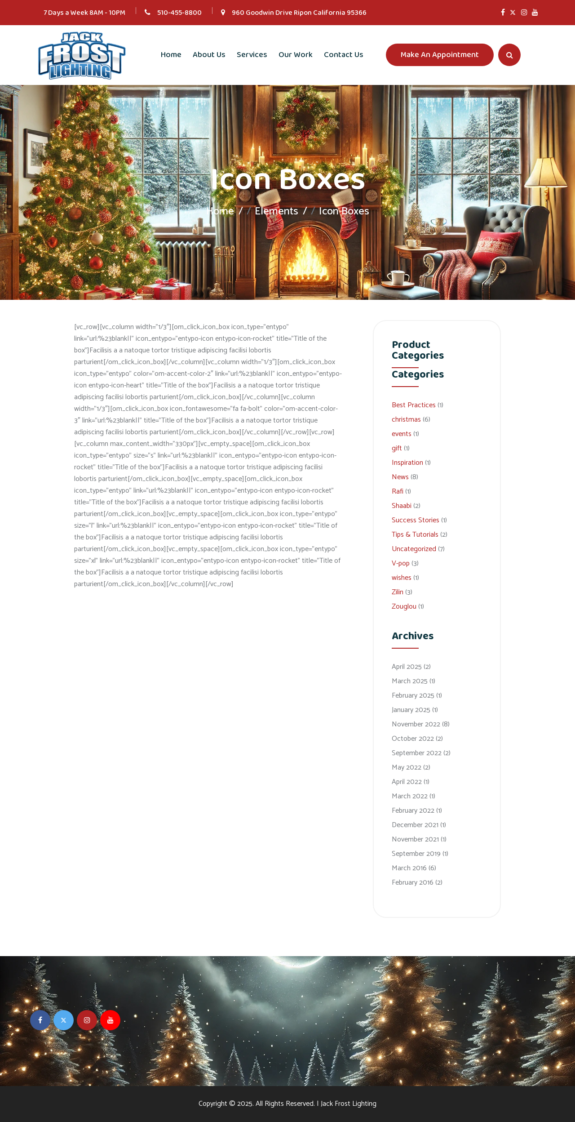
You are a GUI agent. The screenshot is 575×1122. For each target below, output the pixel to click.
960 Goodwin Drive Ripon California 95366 (299, 12)
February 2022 (413, 811)
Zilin (397, 592)
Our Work (296, 55)
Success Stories (415, 520)
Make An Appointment (440, 55)
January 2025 (411, 710)
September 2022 (417, 753)
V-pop (401, 563)
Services (252, 55)
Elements (276, 211)
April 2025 (407, 667)
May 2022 (406, 767)
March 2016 (409, 868)
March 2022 (410, 796)
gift (397, 448)
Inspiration (407, 463)
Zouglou (404, 607)
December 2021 (415, 825)
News (400, 477)
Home (171, 55)
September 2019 (416, 854)
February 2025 (413, 696)
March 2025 (410, 681)
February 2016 (412, 883)
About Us (209, 55)
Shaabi (401, 506)
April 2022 (407, 782)
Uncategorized (414, 549)
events (401, 434)
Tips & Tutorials (415, 535)
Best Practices (414, 405)
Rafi (397, 491)
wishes (401, 578)
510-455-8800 (179, 12)
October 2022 (413, 739)
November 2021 (415, 839)
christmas (406, 420)
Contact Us (343, 55)
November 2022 (416, 724)
